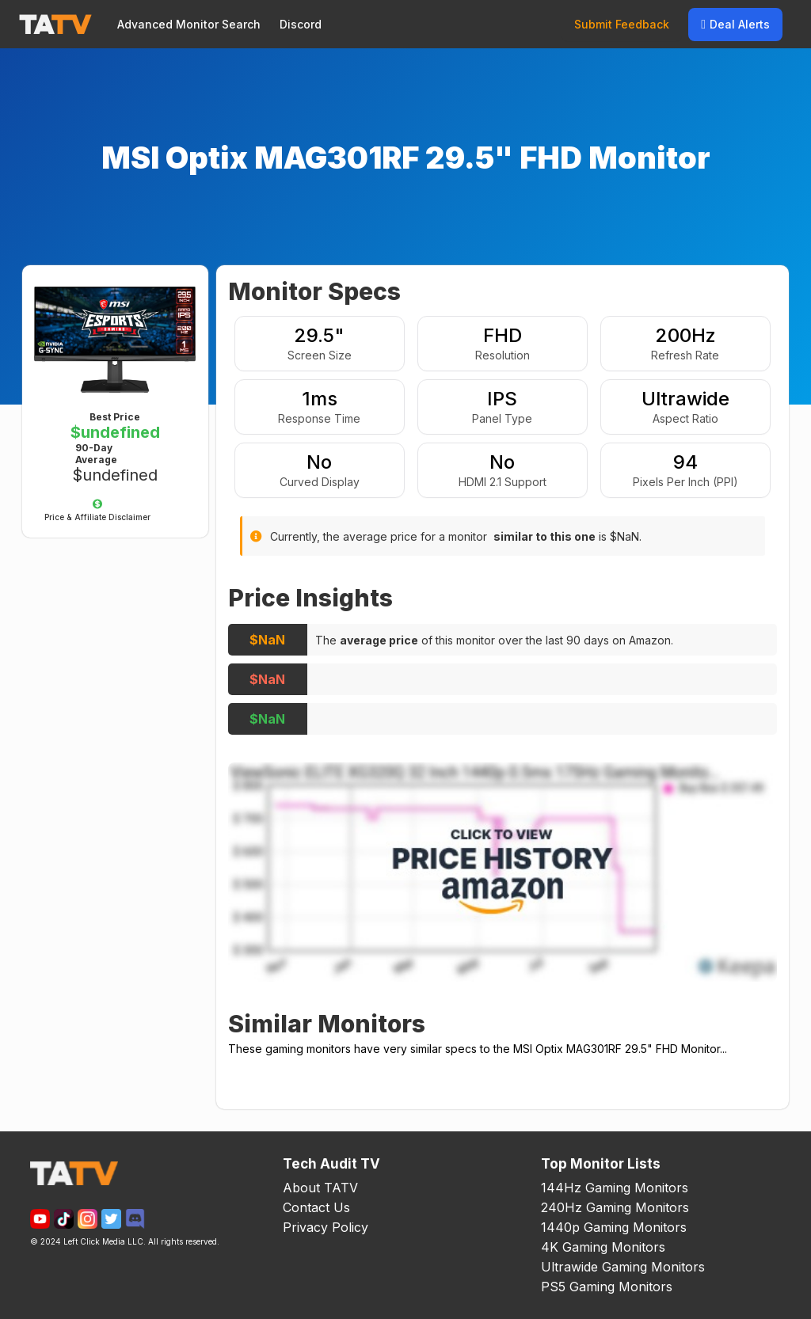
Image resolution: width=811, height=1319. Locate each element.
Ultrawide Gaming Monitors (623, 1267)
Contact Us (316, 1207)
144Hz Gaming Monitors (614, 1187)
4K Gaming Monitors (603, 1247)
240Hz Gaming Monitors (615, 1207)
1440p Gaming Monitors (614, 1227)
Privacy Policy (325, 1227)
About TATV (320, 1187)
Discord (301, 24)
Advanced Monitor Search (189, 24)
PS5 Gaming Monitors (606, 1286)
